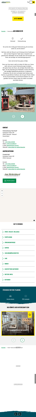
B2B (18, 376)
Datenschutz (18, 394)
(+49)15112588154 (11, 143)
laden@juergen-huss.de (13, 145)
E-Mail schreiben (18, 352)
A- (15, 414)
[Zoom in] (2, 191)
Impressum (18, 392)
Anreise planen (18, 369)
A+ (19, 414)
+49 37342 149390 (10, 142)
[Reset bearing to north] (2, 195)
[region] (18, 205)
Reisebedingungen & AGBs (18, 399)
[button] (18, 19)
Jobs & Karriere (18, 389)
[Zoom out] (2, 193)
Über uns (18, 387)
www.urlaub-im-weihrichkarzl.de (16, 147)
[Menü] (31, 2)
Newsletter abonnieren (18, 371)
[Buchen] (33, 2)
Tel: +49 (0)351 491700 (18, 350)
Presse (18, 373)
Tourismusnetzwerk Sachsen (18, 396)
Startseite (3, 31)
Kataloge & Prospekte (18, 378)
